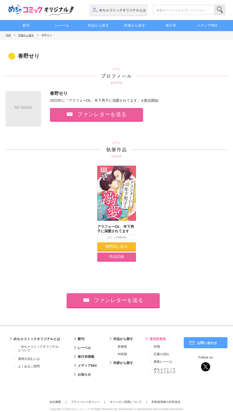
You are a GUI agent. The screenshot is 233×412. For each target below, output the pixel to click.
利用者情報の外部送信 (166, 402)
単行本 (171, 25)
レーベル (62, 25)
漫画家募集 (157, 338)
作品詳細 (116, 257)
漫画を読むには (29, 358)
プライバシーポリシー (85, 402)
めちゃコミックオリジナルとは (122, 10)
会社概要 (55, 402)
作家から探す (134, 25)
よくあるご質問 (29, 366)
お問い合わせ (207, 343)
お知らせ (84, 374)
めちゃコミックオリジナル (41, 10)
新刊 (26, 25)
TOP (8, 35)
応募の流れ (161, 354)
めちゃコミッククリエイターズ (165, 371)
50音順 (122, 354)
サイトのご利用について (126, 402)
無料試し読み (116, 246)
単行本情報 (86, 356)
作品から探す (98, 25)
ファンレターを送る (102, 114)
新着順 (122, 346)
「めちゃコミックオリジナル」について (37, 348)
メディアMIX (207, 25)
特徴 (157, 346)
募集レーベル (163, 361)
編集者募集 (227, 120)
